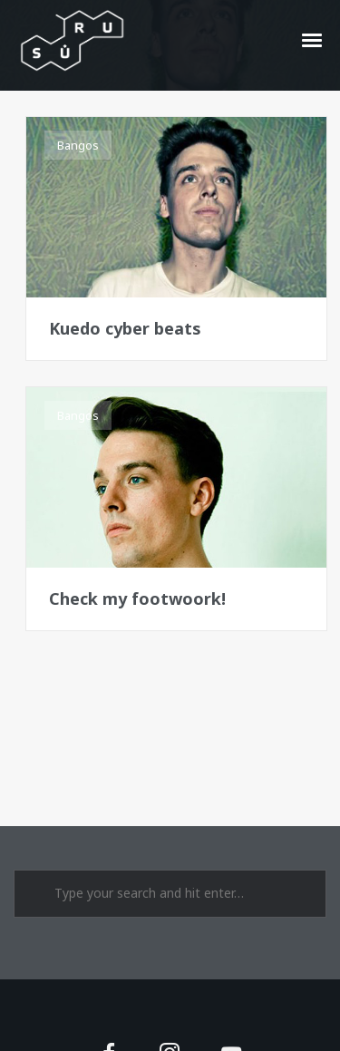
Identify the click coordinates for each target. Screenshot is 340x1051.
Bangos (78, 145)
